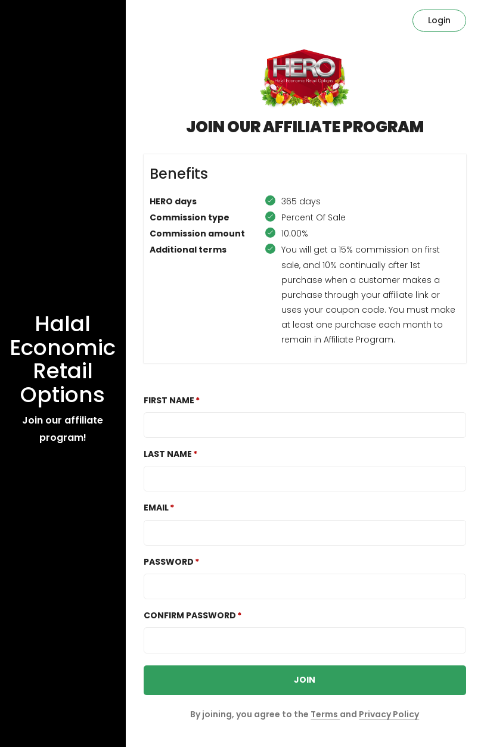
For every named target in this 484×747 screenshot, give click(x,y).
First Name (169, 400)
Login (439, 20)
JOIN (304, 680)
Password (169, 562)
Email (156, 507)
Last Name (168, 454)
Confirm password (190, 615)
